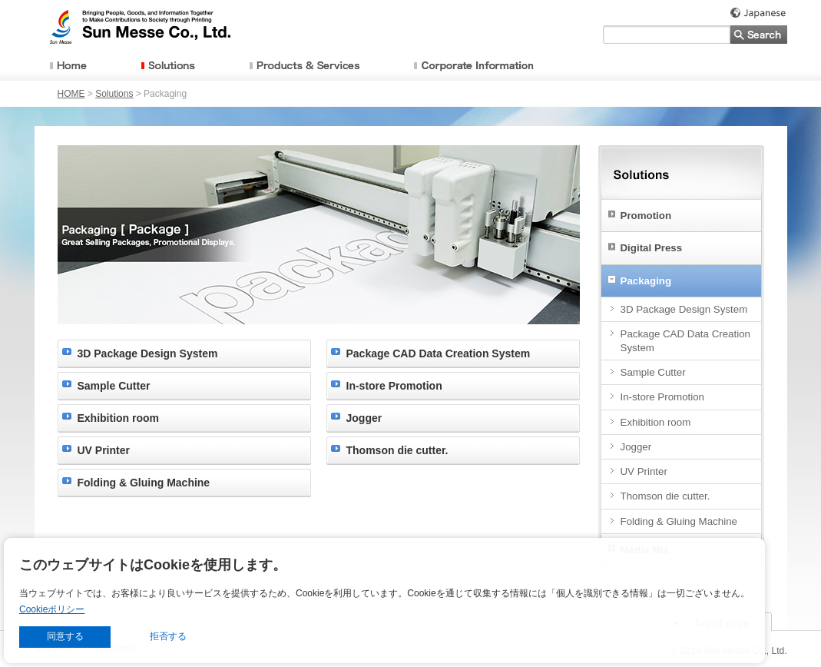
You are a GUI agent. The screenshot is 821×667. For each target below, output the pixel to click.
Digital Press (652, 248)
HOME (71, 93)
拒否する (168, 636)
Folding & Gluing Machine (144, 482)
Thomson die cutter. (397, 450)
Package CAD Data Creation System (438, 353)
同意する (65, 636)
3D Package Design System (148, 353)
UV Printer (104, 450)
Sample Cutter (114, 386)
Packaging (646, 281)
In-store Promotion (394, 386)
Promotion (646, 215)
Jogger (364, 418)
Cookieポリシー (51, 609)
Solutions (114, 93)
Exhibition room (119, 418)
